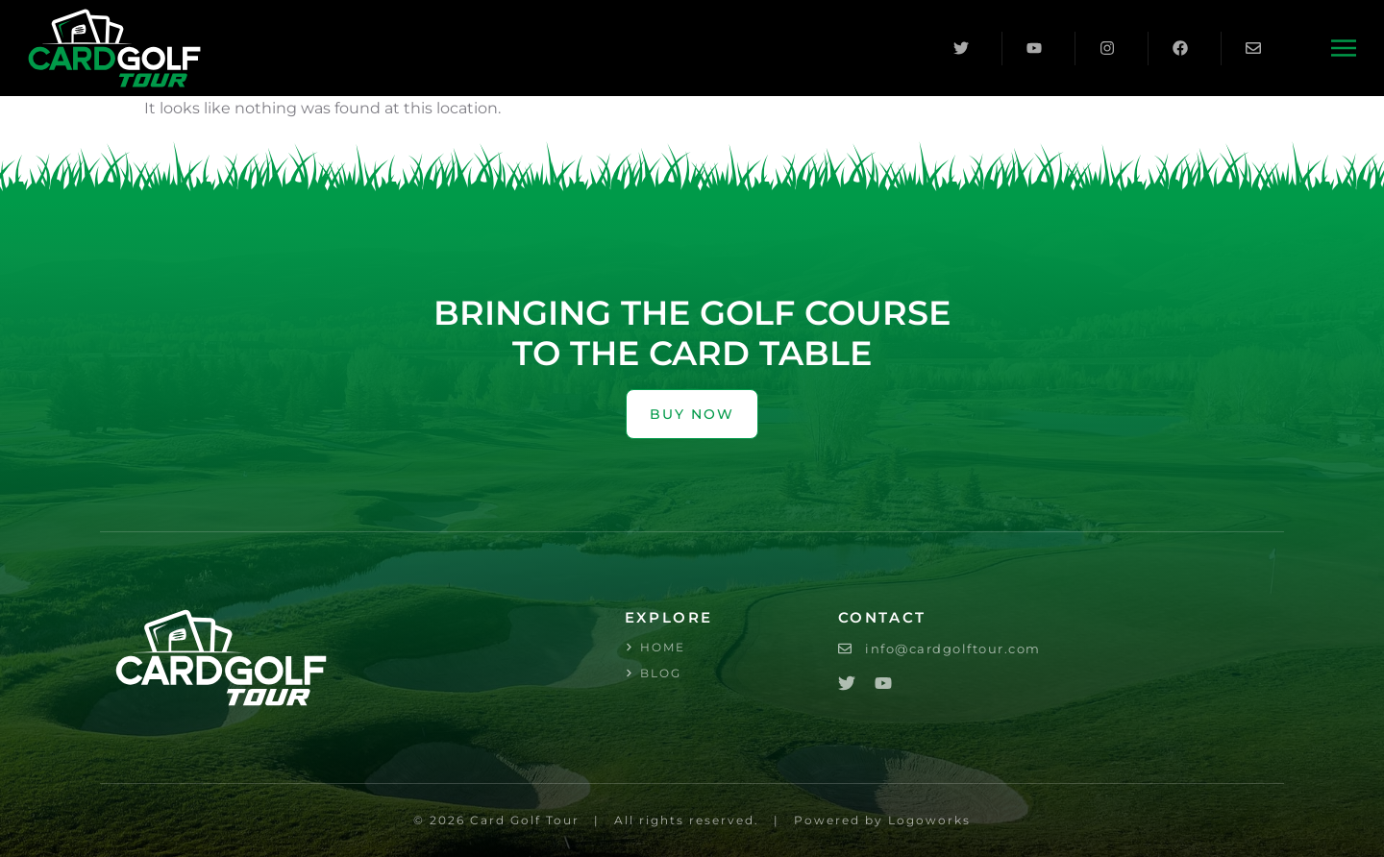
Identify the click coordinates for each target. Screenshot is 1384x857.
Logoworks (929, 820)
